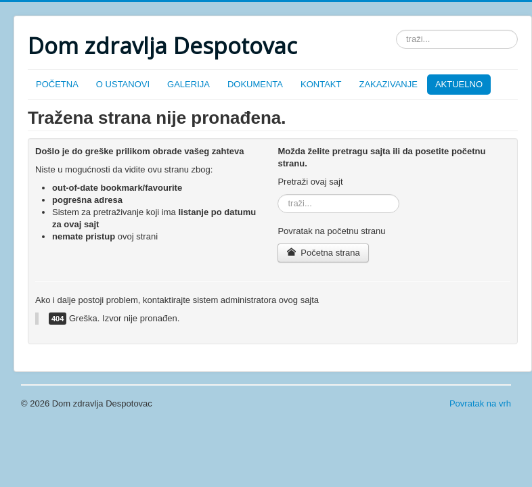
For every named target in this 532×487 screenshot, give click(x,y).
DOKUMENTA (255, 84)
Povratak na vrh (480, 403)
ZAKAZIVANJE (388, 84)
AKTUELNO (459, 84)
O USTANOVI (123, 84)
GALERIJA (188, 84)
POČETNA (57, 84)
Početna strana (322, 253)
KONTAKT (321, 84)
